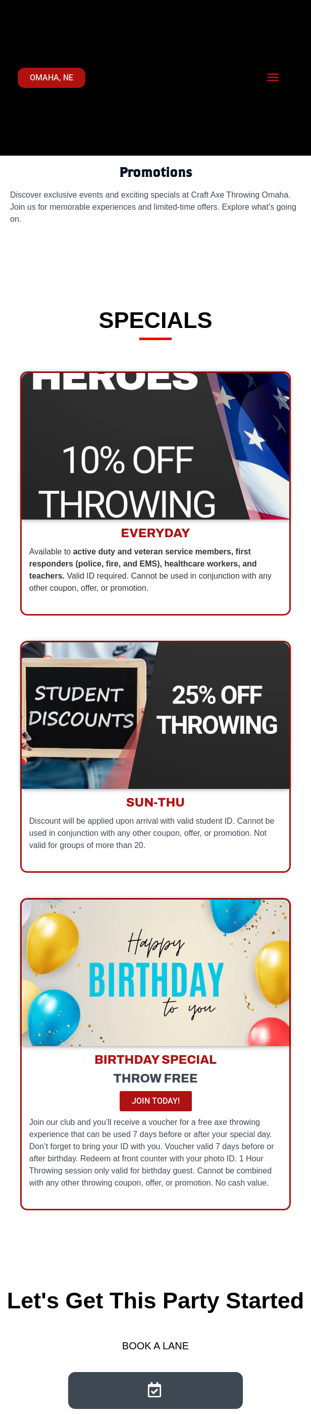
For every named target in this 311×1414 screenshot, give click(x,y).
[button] (273, 77)
